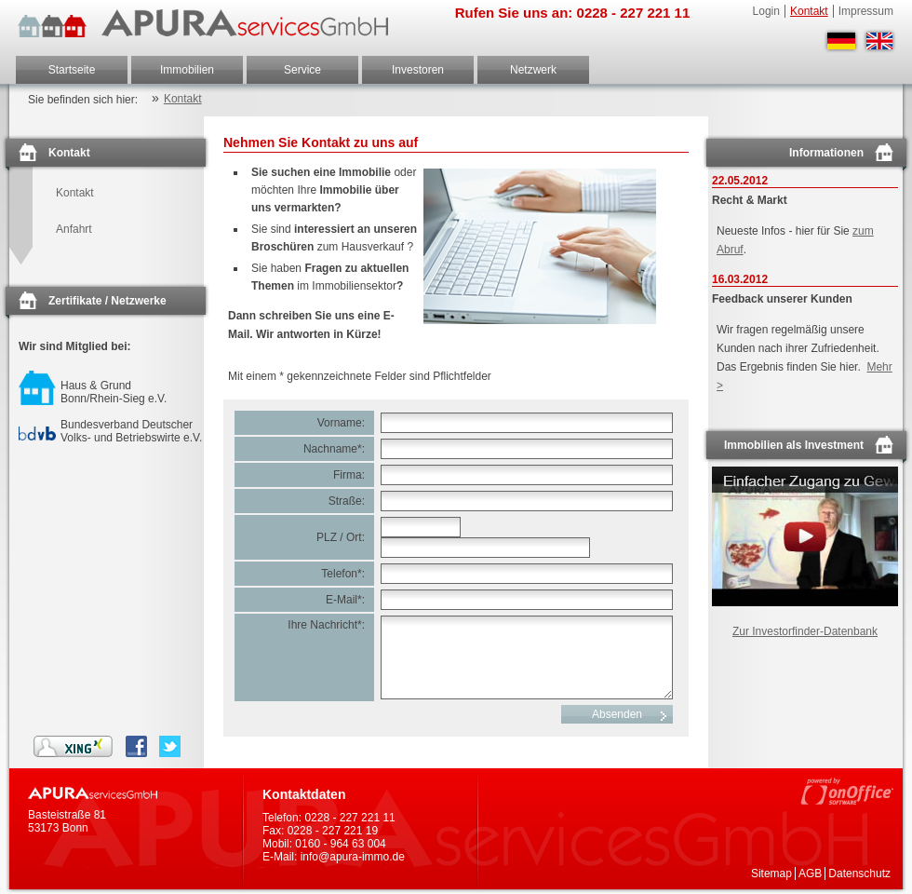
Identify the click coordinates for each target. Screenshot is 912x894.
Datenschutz (859, 873)
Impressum (865, 11)
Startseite (72, 69)
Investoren (418, 69)
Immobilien (187, 69)
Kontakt (809, 11)
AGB (810, 873)
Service (302, 69)
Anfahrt (74, 229)
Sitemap (771, 873)
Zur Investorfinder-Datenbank (805, 631)
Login (766, 11)
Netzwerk (533, 69)
